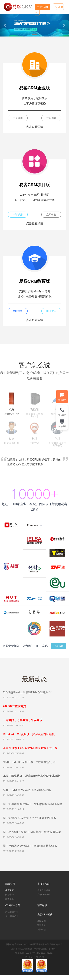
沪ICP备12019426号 (34, 957)
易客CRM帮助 (43, 894)
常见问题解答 (43, 890)
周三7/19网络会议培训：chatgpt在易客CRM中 (31, 845)
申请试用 (43, 6)
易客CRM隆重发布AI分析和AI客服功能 (27, 790)
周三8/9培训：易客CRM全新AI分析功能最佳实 (32, 831)
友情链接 (41, 929)
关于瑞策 (9, 890)
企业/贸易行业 (11, 916)
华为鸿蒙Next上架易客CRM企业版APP (27, 692)
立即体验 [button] (51, 118)
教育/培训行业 (11, 912)
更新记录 (41, 925)
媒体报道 (9, 899)
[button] (5, 25)
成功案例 (41, 921)
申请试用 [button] (18, 118)
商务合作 (9, 894)
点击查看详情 (34, 126)
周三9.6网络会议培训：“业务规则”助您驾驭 (29, 817)
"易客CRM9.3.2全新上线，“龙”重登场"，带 (29, 762)
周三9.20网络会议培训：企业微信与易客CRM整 (33, 804)
